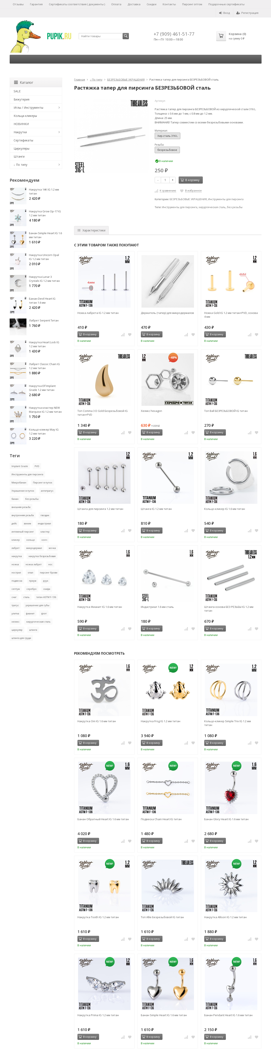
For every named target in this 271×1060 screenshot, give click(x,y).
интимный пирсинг (23, 531)
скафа (46, 588)
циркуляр (17, 629)
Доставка (134, 4)
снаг (14, 597)
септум (16, 588)
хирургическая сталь (212, 207)
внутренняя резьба (23, 515)
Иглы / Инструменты (28, 108)
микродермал (34, 548)
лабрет (16, 548)
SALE (17, 91)
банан (15, 498)
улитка (15, 613)
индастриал (44, 523)
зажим (27, 523)
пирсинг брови (48, 572)
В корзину (190, 180)
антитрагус (47, 490)
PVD (37, 466)
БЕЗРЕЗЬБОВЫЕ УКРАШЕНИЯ (126, 79)
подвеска (17, 580)
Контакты (169, 4)
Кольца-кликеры (25, 116)
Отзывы (18, 4)
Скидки (151, 4)
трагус (15, 605)
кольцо (30, 539)
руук (45, 580)
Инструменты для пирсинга (226, 199)
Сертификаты (23, 140)
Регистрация (247, 13)
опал (30, 572)
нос (50, 564)
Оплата (116, 4)
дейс (14, 523)
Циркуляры (21, 148)
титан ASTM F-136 (46, 597)
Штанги (19, 156)
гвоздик (45, 515)
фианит (30, 613)
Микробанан (19, 482)
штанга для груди (21, 638)
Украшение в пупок (23, 490)
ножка (15, 564)
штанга (33, 629)
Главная (79, 79)
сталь (26, 597)
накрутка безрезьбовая (42, 556)
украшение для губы (37, 605)
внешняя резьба (21, 507)
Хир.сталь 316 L (167, 136)
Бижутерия (21, 99)
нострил (16, 572)
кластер (45, 531)
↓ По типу (96, 79)
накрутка (17, 556)
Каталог (23, 82)
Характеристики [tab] (91, 230)
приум (32, 580)
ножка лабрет (34, 564)
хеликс (16, 621)
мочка (52, 548)
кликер (16, 539)
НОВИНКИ (21, 124)
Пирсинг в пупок (42, 482)
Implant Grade (20, 466)
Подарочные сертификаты (226, 4)
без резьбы (234, 207)
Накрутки (20, 132)
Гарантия (36, 4)
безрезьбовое (167, 150)
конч (44, 539)
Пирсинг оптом (192, 4)
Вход (224, 13)
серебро (31, 588)
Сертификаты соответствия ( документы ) (77, 4)
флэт (44, 613)
